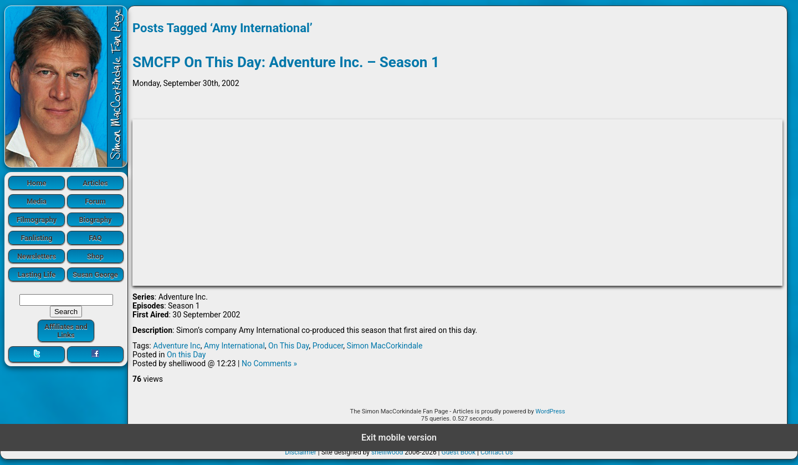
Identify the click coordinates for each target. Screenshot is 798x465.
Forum (95, 201)
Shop (95, 256)
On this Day (186, 354)
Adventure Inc (177, 345)
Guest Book (459, 452)
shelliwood (387, 452)
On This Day (288, 345)
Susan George (95, 274)
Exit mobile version (399, 437)
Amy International (234, 345)
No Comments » (269, 363)
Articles (95, 183)
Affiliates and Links (66, 330)
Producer (328, 345)
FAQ (95, 238)
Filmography (37, 219)
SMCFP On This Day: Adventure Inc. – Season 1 (285, 62)
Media (37, 201)
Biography (95, 219)
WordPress (550, 411)
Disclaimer (300, 452)
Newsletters (36, 256)
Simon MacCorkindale (385, 345)
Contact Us (496, 452)
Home (37, 183)
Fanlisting (36, 238)
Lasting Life (36, 274)
